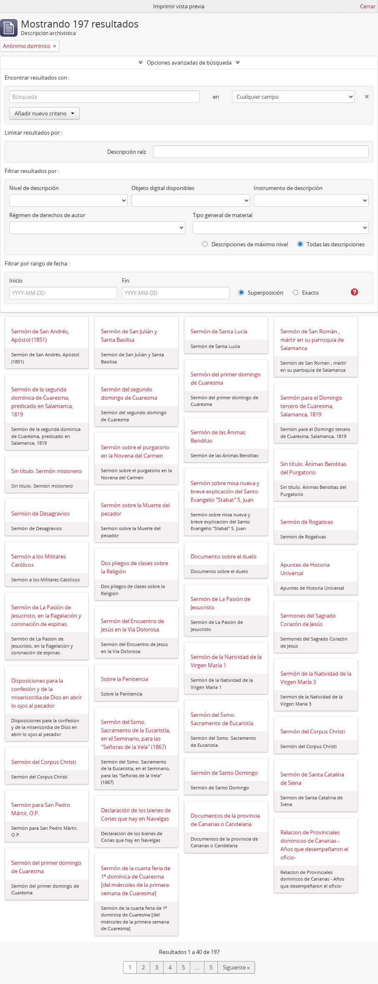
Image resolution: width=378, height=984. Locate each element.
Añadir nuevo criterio (44, 113)
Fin (125, 280)
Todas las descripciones (331, 244)
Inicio (16, 280)
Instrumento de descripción (288, 188)
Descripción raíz (126, 151)
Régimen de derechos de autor (47, 215)
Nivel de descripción (34, 188)
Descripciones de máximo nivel (245, 244)
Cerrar (367, 6)
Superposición (261, 292)
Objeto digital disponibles (162, 188)
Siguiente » (236, 967)
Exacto (306, 292)
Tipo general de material (222, 215)
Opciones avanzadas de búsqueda (189, 62)
